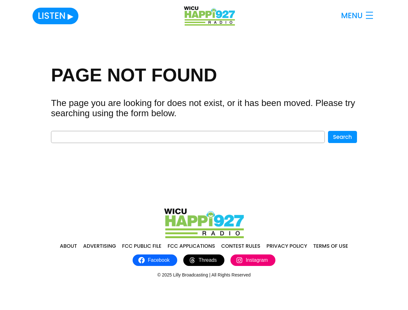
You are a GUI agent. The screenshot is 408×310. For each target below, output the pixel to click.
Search (342, 137)
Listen (51, 16)
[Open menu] (357, 15)
